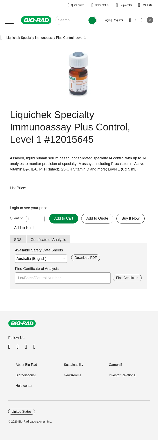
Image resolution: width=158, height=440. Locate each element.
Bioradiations (25, 375)
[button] (1, 37)
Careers (115, 364)
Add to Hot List (26, 228)
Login (15, 208)
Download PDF (86, 257)
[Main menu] (9, 20)
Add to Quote (97, 218)
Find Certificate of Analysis (37, 269)
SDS (18, 240)
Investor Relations (122, 375)
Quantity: (16, 218)
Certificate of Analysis (48, 240)
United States (21, 411)
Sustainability (73, 364)
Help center (24, 385)
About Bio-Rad (26, 364)
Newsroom (72, 375)
